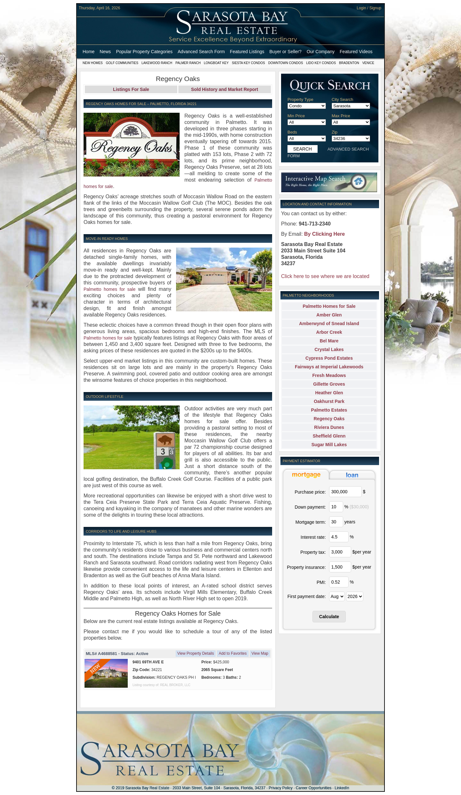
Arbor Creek (329, 332)
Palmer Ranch (188, 63)
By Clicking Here (324, 234)
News (105, 51)
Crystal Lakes (329, 349)
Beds (292, 132)
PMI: (321, 582)
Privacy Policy (281, 788)
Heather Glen (329, 392)
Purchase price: (310, 492)
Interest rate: (313, 537)
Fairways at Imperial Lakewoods (329, 366)
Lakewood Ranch (157, 63)
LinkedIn (342, 788)
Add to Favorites (233, 653)
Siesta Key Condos (248, 63)
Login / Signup (369, 8)
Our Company (321, 51)
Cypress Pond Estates (329, 358)
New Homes (93, 63)
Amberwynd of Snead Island (329, 323)
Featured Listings (247, 51)
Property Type (300, 99)
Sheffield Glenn (329, 435)
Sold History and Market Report (224, 89)
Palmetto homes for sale (109, 289)
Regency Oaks (329, 418)
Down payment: (310, 507)
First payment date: (306, 596)
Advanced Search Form (201, 51)
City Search (342, 99)
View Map (260, 653)
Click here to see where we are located (325, 276)
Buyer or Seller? (286, 51)
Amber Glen (329, 314)
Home (88, 51)
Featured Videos (356, 51)
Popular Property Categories (144, 51)
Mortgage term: (310, 522)
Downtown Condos (285, 63)
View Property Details (195, 653)
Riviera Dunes (329, 427)
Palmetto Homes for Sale (329, 306)
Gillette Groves (329, 384)
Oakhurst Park (329, 401)
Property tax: (313, 552)
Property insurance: (306, 567)
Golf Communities (122, 63)
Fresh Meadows (329, 375)
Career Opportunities (313, 788)
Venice (368, 63)
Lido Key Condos (321, 63)
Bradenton (349, 63)
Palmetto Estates (329, 410)
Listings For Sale (131, 89)
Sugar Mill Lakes (329, 444)
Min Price (296, 115)
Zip (334, 132)
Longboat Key (216, 63)
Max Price (341, 115)
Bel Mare (329, 340)
